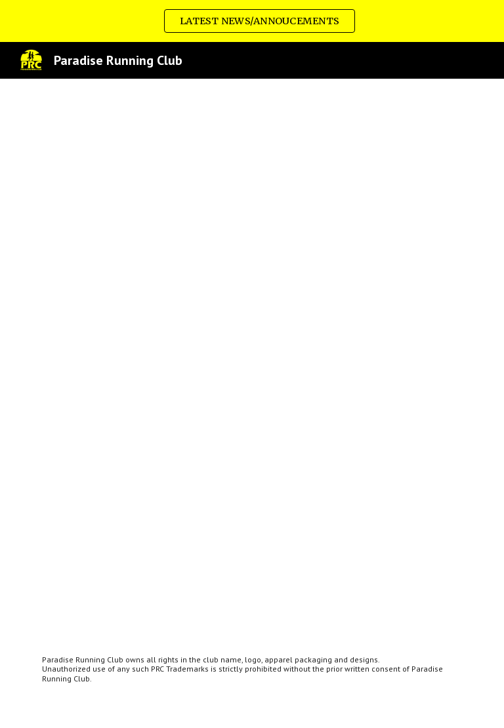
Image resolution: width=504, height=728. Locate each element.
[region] (252, 21)
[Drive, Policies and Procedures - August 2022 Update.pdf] (252, 356)
